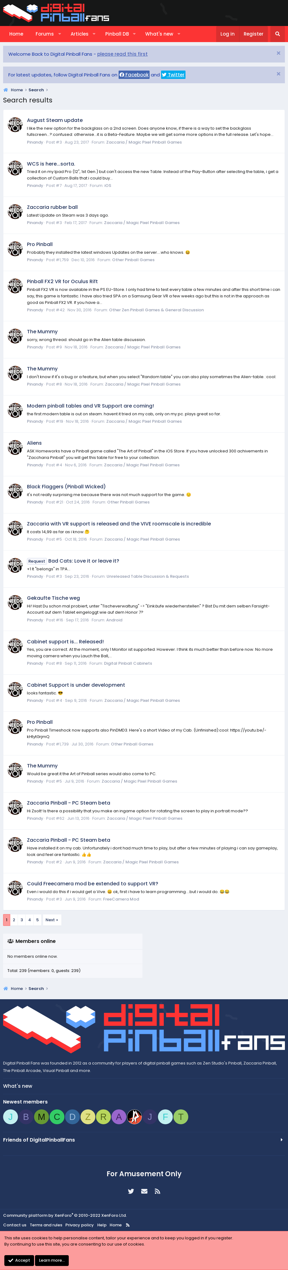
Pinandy (35, 142)
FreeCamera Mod (121, 899)
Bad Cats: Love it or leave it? (73, 560)
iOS (107, 185)
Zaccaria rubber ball (52, 207)
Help (102, 1225)
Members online (35, 941)
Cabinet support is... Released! (65, 641)
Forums (45, 34)
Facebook (134, 74)
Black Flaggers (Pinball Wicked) (66, 486)
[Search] (277, 34)
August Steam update (55, 120)
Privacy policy (79, 1225)
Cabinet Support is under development (76, 685)
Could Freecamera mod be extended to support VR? (92, 883)
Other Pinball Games (133, 260)
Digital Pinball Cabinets (128, 663)
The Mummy (42, 331)
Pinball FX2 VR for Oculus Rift (62, 281)
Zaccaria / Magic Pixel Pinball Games (144, 142)
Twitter (173, 74)
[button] (59, 34)
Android (114, 620)
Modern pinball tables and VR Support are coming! (90, 405)
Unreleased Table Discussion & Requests (148, 576)
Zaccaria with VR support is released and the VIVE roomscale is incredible (119, 523)
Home (16, 34)
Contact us (14, 1225)
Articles (80, 34)
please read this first (122, 54)
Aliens (34, 443)
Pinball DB (117, 34)
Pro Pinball (40, 244)
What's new (159, 34)
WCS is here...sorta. (51, 163)
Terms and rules (46, 1225)
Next (50, 920)
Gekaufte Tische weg (53, 598)
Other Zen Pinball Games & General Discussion (156, 310)
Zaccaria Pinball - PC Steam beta (68, 802)
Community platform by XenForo (65, 1215)
